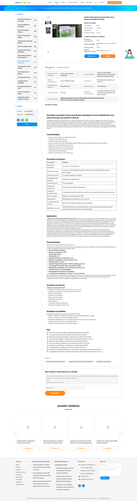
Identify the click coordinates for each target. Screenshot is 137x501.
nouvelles (18, 474)
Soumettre (55, 393)
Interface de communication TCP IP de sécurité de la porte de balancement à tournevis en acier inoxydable (42, 484)
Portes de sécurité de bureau (27, 92)
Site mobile (19, 479)
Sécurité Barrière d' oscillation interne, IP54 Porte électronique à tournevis (41, 467)
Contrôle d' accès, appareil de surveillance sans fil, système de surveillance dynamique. (65, 487)
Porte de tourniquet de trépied (27, 36)
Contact (27, 124)
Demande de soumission (114, 2)
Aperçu (18, 464)
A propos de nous (20, 472)
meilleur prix (92, 56)
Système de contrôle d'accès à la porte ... (27, 98)
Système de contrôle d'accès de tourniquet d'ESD (81, 361)
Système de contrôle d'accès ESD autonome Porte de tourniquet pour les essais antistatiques (81, 443)
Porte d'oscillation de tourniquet (27, 25)
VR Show (18, 469)
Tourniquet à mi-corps (27, 77)
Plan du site (19, 477)
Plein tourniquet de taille (27, 46)
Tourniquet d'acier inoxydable (27, 82)
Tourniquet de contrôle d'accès (27, 67)
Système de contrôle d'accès (104, 361)
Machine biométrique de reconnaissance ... (27, 56)
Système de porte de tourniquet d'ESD (55, 361)
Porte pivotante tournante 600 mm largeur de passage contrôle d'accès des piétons (42, 475)
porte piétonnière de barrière (27, 72)
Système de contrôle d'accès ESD (27, 62)
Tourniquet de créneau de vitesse (27, 42)
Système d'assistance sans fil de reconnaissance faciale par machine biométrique (65, 470)
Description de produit (63, 67)
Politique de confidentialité (20, 483)
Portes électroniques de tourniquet (27, 20)
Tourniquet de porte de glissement (27, 51)
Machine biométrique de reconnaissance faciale (61, 463)
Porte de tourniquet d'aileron (27, 31)
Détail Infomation (50, 67)
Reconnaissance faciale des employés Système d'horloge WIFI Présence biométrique (64, 479)
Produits (18, 467)
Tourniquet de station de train (27, 87)
